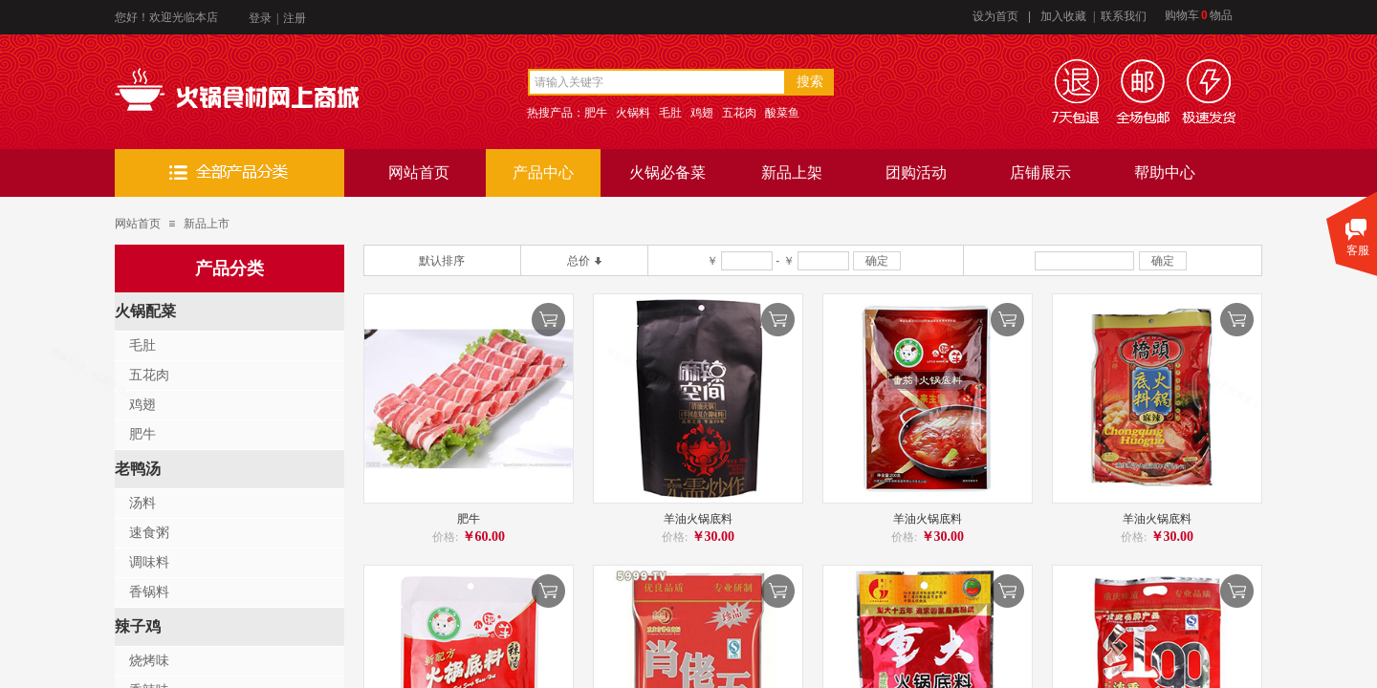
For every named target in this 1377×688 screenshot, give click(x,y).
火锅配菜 (145, 311)
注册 (294, 18)
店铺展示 (1040, 172)
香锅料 (149, 592)
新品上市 (207, 223)
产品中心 (543, 172)
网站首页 (418, 172)
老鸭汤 (138, 469)
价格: (445, 537)
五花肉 (149, 375)
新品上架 (791, 172)
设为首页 (995, 16)
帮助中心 (1164, 172)
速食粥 (149, 533)
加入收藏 (1063, 16)
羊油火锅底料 (698, 519)
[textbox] (657, 82)
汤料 (142, 503)
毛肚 (142, 345)
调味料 (149, 562)
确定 (876, 261)
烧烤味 (149, 661)
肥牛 (468, 519)
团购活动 (916, 172)
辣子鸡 (138, 626)
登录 (260, 18)
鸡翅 (142, 405)
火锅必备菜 (667, 172)
